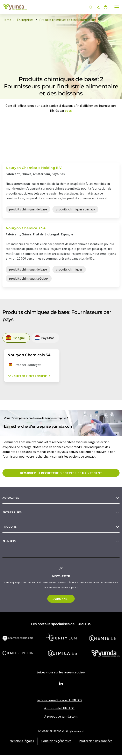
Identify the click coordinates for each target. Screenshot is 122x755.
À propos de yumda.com (61, 716)
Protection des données (95, 741)
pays (68, 110)
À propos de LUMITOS (59, 708)
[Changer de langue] (105, 7)
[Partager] (98, 7)
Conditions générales (56, 741)
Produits (9, 526)
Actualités (10, 497)
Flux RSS (9, 541)
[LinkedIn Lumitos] (61, 684)
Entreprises (12, 512)
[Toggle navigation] (117, 8)
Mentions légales (22, 741)
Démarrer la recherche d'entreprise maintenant (61, 473)
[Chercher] (91, 7)
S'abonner (61, 599)
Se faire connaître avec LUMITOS (59, 700)
